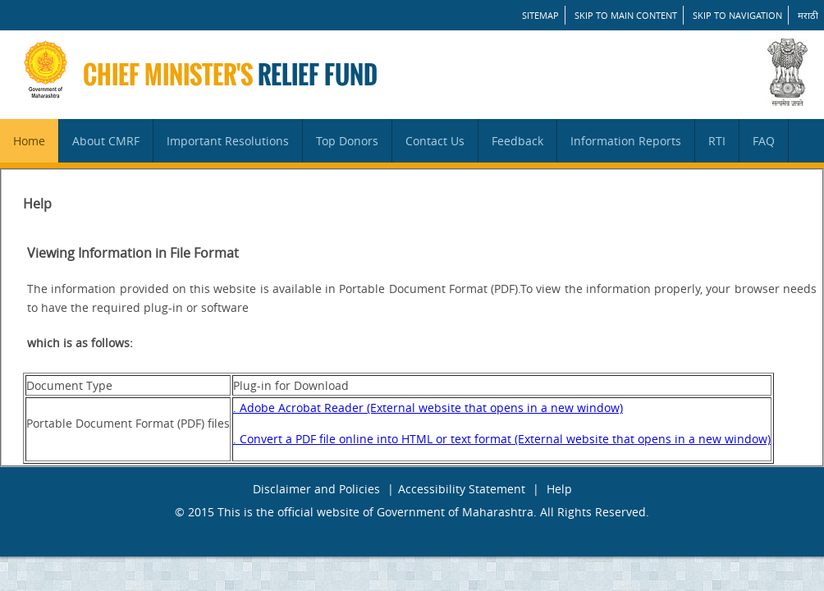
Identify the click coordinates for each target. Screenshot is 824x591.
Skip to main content (626, 15)
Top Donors (347, 141)
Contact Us (435, 141)
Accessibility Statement (461, 489)
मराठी (808, 15)
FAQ (764, 141)
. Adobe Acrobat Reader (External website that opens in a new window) (428, 407)
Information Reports (625, 141)
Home (29, 141)
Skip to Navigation (737, 15)
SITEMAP (540, 15)
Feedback (517, 141)
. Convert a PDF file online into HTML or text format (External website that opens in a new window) (502, 439)
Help (559, 489)
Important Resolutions (228, 141)
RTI (717, 141)
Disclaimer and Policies (316, 489)
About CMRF (106, 141)
